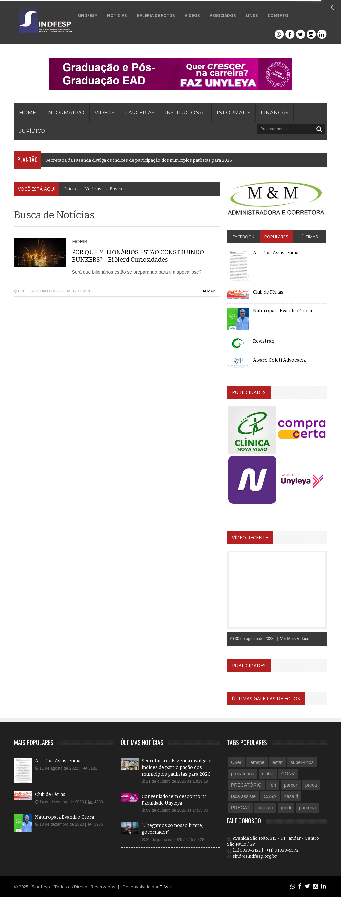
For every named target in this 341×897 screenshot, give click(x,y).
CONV (288, 773)
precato (265, 807)
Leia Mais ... (209, 291)
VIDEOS (105, 112)
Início (70, 188)
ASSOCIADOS (223, 15)
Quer (236, 762)
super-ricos (302, 762)
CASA (270, 796)
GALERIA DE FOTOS (156, 15)
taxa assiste (243, 796)
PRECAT (240, 807)
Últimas (309, 237)
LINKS (252, 15)
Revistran (263, 341)
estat (277, 762)
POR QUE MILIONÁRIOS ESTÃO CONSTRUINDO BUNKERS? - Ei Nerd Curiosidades (138, 256)
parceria (307, 807)
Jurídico (32, 131)
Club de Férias (268, 292)
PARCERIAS (140, 112)
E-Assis (167, 887)
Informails (233, 112)
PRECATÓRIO (246, 785)
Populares (276, 237)
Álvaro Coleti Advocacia (279, 360)
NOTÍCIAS (117, 15)
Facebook (243, 237)
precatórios (242, 773)
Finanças (274, 112)
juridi (286, 807)
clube (267, 773)
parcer (290, 785)
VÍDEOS (192, 15)
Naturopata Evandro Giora (282, 311)
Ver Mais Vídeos (294, 638)
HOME (27, 112)
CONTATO (278, 15)
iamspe (256, 762)
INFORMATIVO (65, 112)
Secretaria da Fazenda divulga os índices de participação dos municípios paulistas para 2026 (138, 160)
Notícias (92, 188)
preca (311, 785)
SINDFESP (87, 15)
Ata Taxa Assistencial (276, 253)
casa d (291, 796)
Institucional (185, 112)
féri (273, 785)
